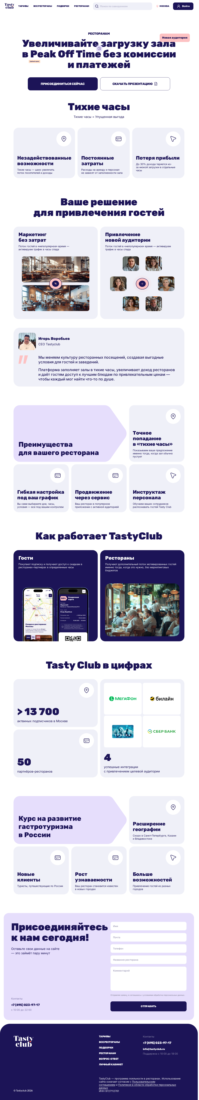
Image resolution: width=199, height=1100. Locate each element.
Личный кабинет (111, 1064)
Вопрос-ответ (109, 1058)
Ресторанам (81, 6)
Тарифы (23, 6)
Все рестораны (42, 6)
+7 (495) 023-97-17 (25, 1005)
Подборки (63, 6)
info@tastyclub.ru (154, 1049)
